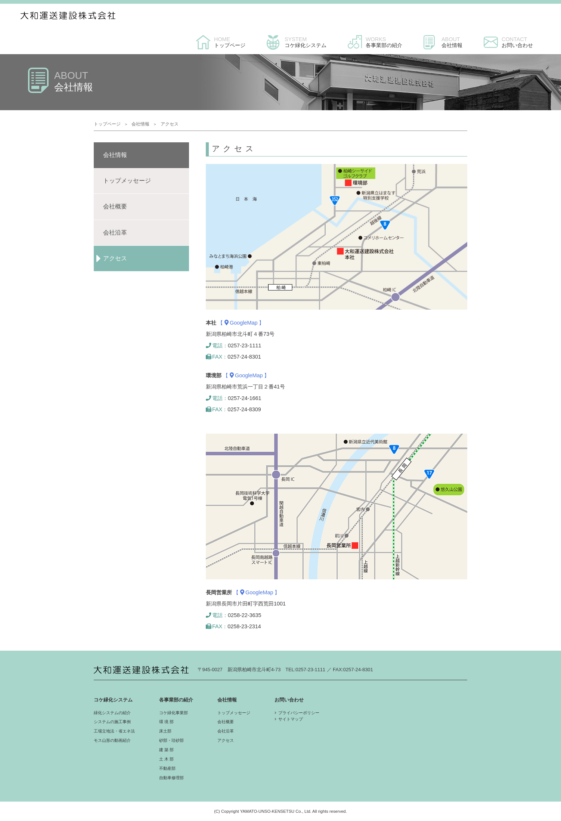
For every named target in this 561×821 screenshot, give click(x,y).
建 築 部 (166, 749)
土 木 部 (166, 759)
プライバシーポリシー (298, 712)
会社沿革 (225, 731)
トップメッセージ (233, 712)
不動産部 (167, 768)
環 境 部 (166, 721)
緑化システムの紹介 (112, 712)
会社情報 (140, 124)
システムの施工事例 (112, 721)
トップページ (107, 124)
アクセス (225, 740)
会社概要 (225, 721)
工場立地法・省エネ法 (114, 731)
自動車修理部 (171, 777)
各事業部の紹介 (176, 700)
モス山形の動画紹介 (112, 740)
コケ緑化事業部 (173, 712)
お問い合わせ (289, 700)
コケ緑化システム (113, 700)
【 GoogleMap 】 (241, 323)
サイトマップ (290, 719)
